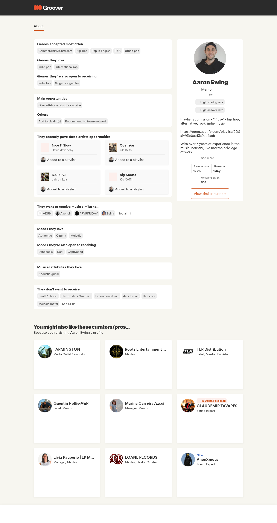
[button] (124, 213)
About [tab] (39, 26)
